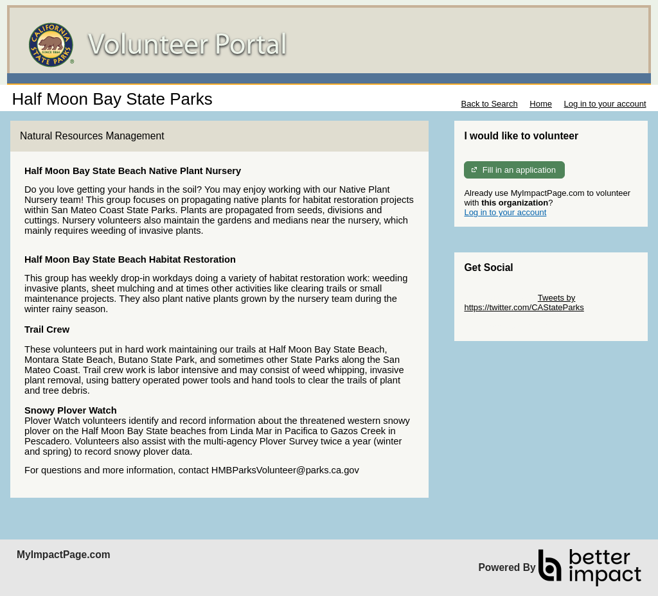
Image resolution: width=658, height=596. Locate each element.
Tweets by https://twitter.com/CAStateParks (523, 302)
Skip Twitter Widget (499, 297)
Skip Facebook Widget (505, 326)
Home (540, 104)
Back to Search (489, 104)
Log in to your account (605, 104)
